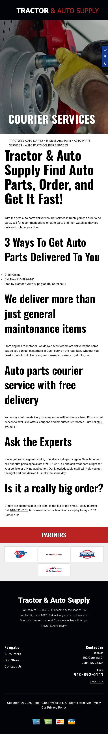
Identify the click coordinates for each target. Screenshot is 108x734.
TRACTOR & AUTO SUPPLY (26, 140)
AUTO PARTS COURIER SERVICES (46, 145)
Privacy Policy (56, 707)
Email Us (96, 682)
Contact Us (13, 666)
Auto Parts (13, 654)
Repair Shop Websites (48, 703)
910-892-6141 (25, 279)
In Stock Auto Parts (58, 140)
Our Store (12, 660)
